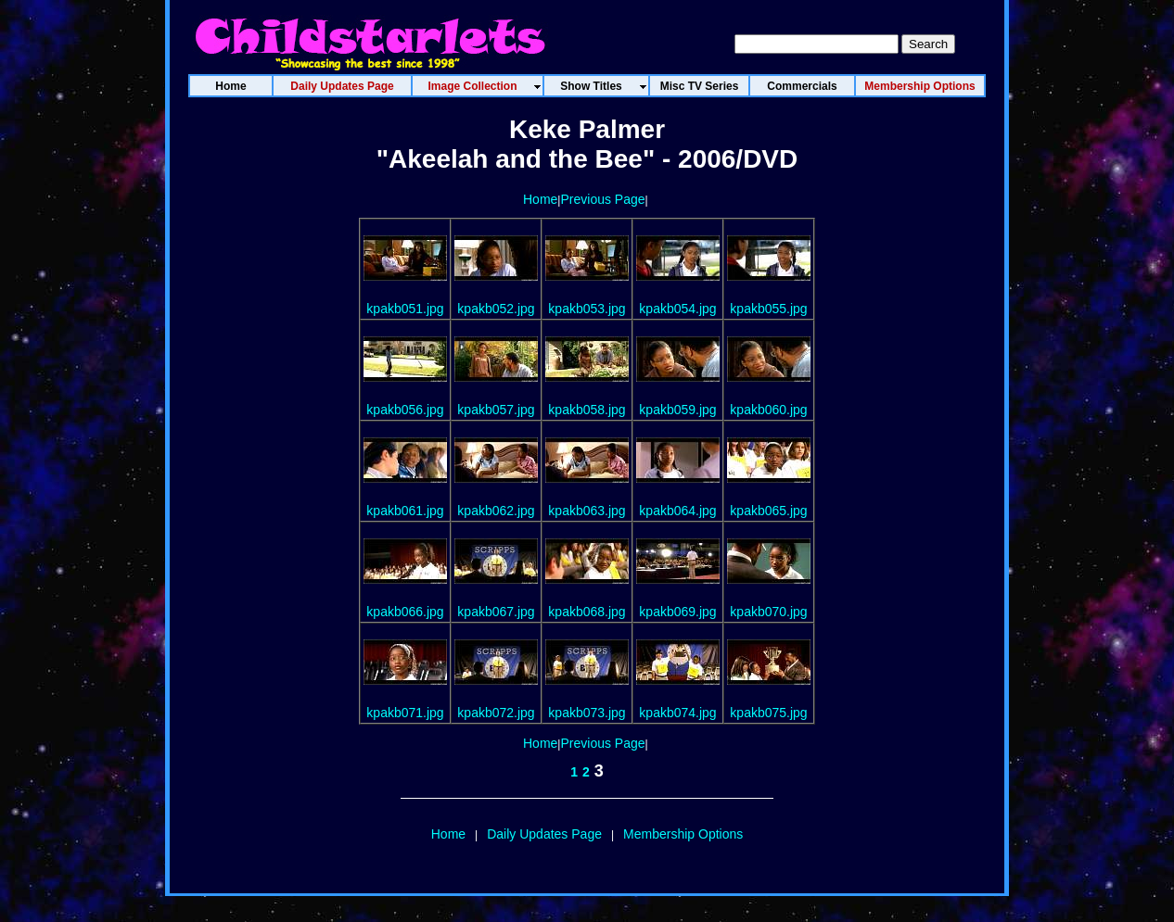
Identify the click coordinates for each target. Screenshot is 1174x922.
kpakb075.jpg (768, 712)
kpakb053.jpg (586, 308)
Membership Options (683, 834)
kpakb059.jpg (677, 409)
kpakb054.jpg (677, 308)
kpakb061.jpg (404, 510)
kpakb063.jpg (586, 510)
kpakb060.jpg (768, 409)
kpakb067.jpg (495, 611)
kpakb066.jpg (404, 611)
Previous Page (602, 199)
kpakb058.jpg (586, 409)
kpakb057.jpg (495, 409)
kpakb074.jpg (677, 712)
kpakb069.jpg (677, 611)
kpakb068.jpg (586, 611)
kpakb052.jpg (495, 308)
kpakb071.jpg (404, 712)
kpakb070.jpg (768, 611)
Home (540, 199)
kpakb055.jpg (768, 308)
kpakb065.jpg (768, 510)
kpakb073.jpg (586, 712)
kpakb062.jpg (495, 510)
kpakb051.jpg (404, 308)
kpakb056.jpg (404, 409)
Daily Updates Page (544, 834)
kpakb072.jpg (495, 712)
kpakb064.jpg (677, 510)
